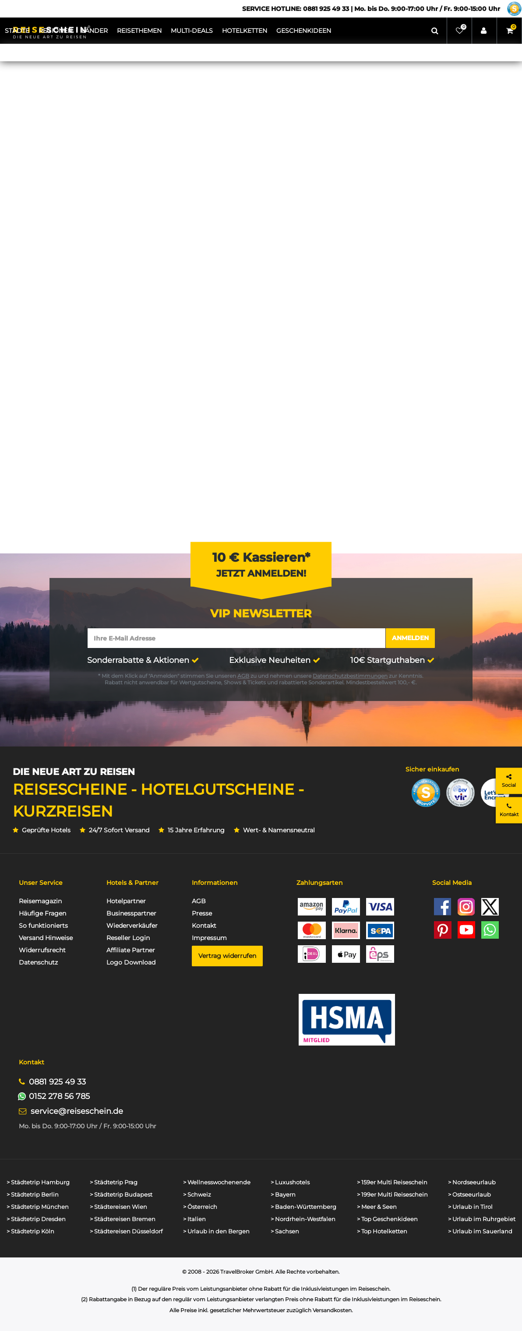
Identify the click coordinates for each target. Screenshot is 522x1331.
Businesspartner (131, 913)
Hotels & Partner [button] (132, 883)
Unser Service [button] (41, 883)
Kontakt (204, 926)
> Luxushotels (290, 1182)
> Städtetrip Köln (30, 1231)
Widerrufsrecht (42, 950)
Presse (202, 913)
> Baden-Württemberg (303, 1207)
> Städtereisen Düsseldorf (126, 1231)
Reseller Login (128, 938)
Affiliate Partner (130, 950)
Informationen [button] (215, 883)
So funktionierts (43, 926)
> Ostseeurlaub (469, 1194)
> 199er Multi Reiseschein (392, 1194)
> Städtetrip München (38, 1207)
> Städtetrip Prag (114, 1182)
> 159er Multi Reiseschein (392, 1182)
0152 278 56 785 (59, 1096)
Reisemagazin (40, 901)
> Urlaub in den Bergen (216, 1231)
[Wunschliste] (459, 31)
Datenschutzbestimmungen (350, 676)
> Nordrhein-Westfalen (303, 1219)
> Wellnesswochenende (216, 1182)
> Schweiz (197, 1194)
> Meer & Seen (377, 1207)
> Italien (194, 1219)
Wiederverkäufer (132, 926)
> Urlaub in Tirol (470, 1207)
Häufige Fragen (42, 913)
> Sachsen (285, 1231)
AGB (243, 676)
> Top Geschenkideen (387, 1219)
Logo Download (130, 962)
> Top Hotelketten (382, 1231)
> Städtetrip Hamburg (38, 1182)
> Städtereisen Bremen (122, 1219)
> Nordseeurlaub (472, 1182)
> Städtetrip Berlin (33, 1194)
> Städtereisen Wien (118, 1207)
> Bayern (283, 1194)
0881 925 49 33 (57, 1081)
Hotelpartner (126, 901)
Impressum (209, 938)
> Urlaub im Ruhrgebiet (481, 1219)
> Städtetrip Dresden (36, 1219)
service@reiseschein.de (77, 1111)
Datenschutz (38, 962)
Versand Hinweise (46, 938)
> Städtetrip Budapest (121, 1194)
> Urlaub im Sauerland (480, 1231)
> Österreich (200, 1207)
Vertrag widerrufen (227, 956)
